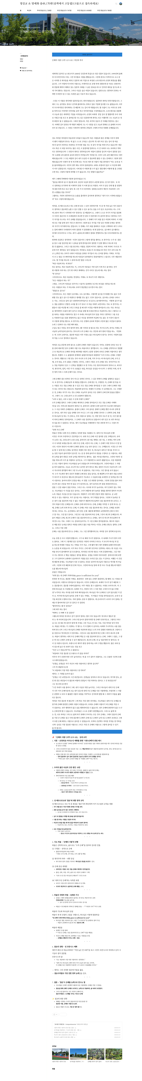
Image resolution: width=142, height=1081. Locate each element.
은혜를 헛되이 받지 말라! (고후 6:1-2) (64, 1032)
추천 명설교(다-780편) (104, 10)
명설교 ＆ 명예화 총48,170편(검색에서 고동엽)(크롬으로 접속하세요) (59, 3)
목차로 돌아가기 (87, 55)
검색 (116, 3)
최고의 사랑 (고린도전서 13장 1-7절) (64, 1035)
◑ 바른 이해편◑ (59, 1024)
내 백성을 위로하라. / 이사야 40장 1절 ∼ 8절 (66, 1030)
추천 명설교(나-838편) (84, 10)
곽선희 (29, 10)
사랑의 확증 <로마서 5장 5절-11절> (64, 1028)
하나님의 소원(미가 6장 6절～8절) (63, 1037)
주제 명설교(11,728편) (44, 10)
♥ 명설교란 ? (23, 68)
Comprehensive (71, 1024)
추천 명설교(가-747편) (64, 10)
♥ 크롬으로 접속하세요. (26, 71)
